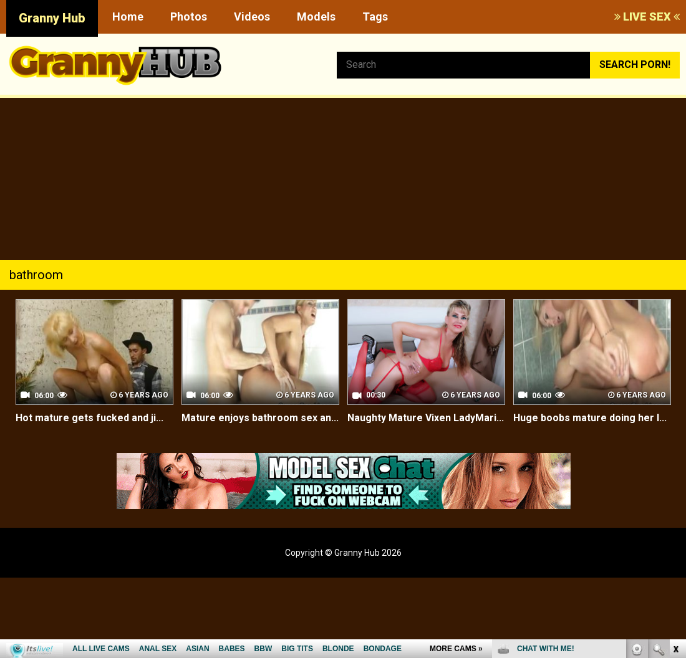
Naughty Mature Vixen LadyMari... (425, 418)
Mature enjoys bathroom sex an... (260, 418)
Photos (188, 16)
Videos (252, 16)
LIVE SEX (647, 16)
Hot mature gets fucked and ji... (89, 418)
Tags (375, 16)
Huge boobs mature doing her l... (590, 418)
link (675, 463)
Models (316, 16)
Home (127, 16)
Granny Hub (52, 18)
